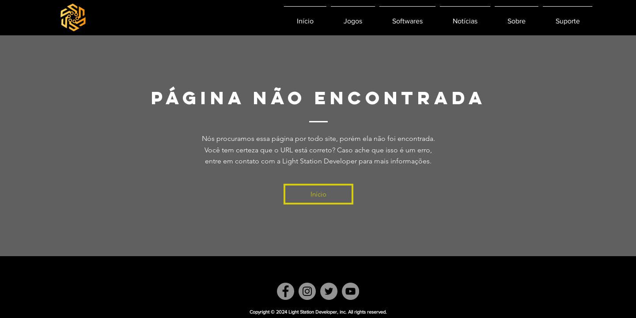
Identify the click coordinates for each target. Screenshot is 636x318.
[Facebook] (285, 291)
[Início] (318, 194)
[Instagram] (307, 291)
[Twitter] (328, 291)
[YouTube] (350, 291)
